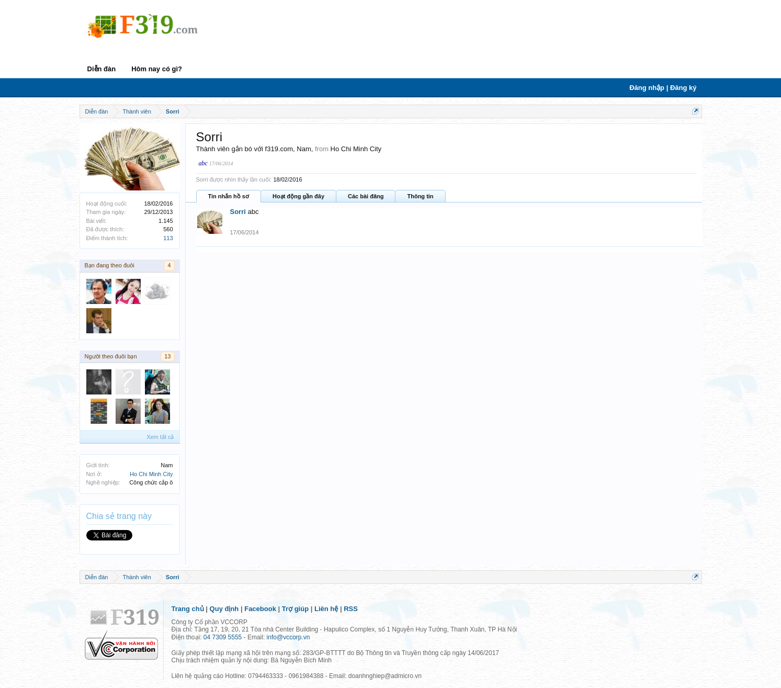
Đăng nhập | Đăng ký (662, 88)
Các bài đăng (365, 196)
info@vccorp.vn (288, 637)
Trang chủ (188, 609)
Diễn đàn (101, 69)
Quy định (224, 609)
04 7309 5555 (222, 637)
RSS (351, 609)
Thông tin (420, 196)
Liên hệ (326, 609)
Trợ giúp (295, 609)
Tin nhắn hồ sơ (228, 196)
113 (168, 238)
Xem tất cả (160, 437)
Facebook (260, 609)
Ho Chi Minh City (151, 474)
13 (167, 356)
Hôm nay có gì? (156, 69)
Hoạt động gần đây (298, 196)
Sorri (238, 212)
